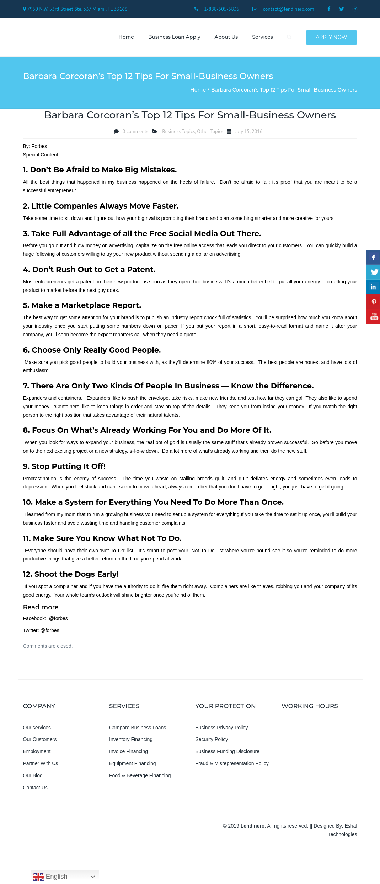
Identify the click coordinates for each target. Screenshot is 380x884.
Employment (37, 752)
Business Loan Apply (174, 37)
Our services (37, 728)
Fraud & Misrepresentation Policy (232, 764)
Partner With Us (40, 764)
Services (261, 37)
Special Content (40, 155)
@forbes (58, 619)
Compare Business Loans (137, 728)
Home (125, 37)
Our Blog (33, 776)
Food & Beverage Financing (140, 776)
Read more (41, 608)
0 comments (135, 132)
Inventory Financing (130, 740)
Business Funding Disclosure (228, 752)
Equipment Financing (132, 764)
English (50, 877)
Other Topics (210, 132)
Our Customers (40, 740)
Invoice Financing (128, 752)
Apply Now (331, 37)
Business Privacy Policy (222, 728)
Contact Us (35, 788)
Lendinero (253, 827)
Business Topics (178, 132)
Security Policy (212, 740)
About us (225, 37)
